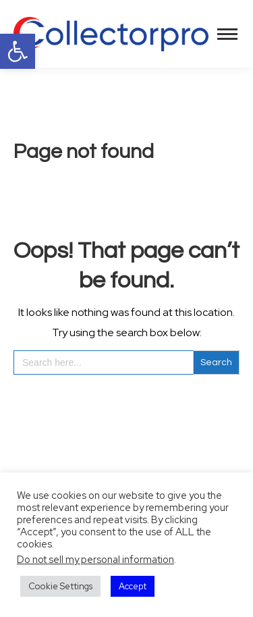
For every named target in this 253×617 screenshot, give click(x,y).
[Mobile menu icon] (227, 34)
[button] (17, 51)
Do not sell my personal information (95, 559)
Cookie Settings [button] (60, 586)
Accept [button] (132, 586)
